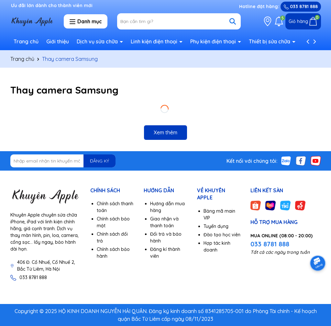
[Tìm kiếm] (232, 21)
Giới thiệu (57, 41)
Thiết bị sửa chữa (270, 41)
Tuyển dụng (216, 226)
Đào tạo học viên (222, 235)
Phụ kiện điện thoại (213, 41)
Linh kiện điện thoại (155, 41)
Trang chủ (26, 41)
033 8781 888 (301, 6)
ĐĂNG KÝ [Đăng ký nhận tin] (99, 161)
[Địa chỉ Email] (63, 160)
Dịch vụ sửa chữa (98, 41)
